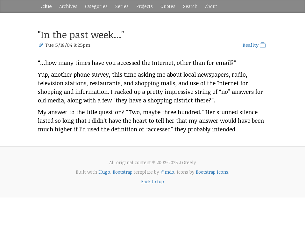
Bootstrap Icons (212, 172)
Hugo (104, 172)
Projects (144, 6)
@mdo (167, 172)
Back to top (152, 181)
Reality (255, 45)
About (211, 6)
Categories (96, 6)
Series (122, 6)
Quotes (167, 6)
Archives (68, 6)
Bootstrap (122, 172)
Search (190, 6)
